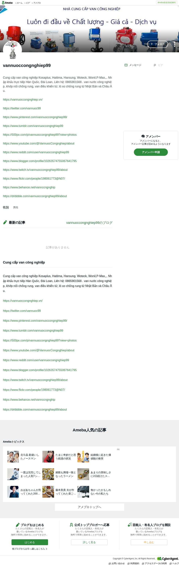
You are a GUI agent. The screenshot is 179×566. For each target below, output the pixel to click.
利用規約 (133, 563)
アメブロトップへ (89, 507)
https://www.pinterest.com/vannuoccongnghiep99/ (35, 117)
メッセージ (132, 65)
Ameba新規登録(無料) (167, 2)
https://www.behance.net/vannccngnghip (29, 187)
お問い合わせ (117, 563)
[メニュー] (174, 44)
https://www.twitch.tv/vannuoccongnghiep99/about (35, 169)
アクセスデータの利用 (154, 563)
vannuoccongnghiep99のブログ (89, 223)
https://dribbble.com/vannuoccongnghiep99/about (35, 196)
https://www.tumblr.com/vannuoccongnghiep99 (33, 125)
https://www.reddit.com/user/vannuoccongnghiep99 (36, 152)
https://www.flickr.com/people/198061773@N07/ (34, 178)
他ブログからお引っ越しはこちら (28, 549)
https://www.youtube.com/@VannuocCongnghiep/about (38, 143)
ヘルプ (174, 563)
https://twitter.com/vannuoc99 (22, 108)
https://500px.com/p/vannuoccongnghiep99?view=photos (40, 134)
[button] (157, 44)
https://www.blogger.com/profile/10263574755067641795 (40, 161)
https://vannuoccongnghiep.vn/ (23, 99)
